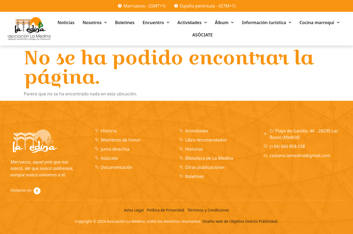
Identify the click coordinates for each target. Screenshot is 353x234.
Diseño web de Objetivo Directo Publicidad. (240, 221)
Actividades (192, 22)
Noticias (66, 22)
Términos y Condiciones (208, 210)
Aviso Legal (134, 210)
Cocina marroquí (319, 22)
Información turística (266, 22)
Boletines (125, 22)
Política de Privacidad (165, 210)
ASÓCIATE (202, 35)
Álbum (224, 22)
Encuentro (156, 22)
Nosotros (95, 22)
